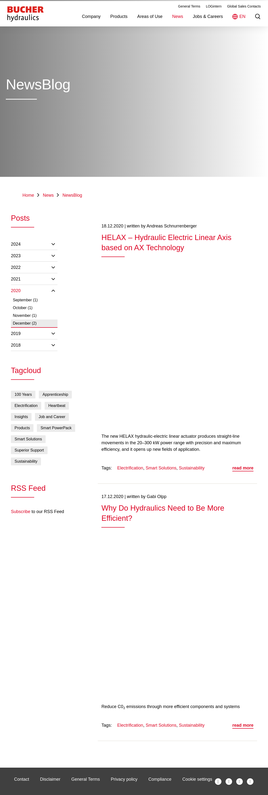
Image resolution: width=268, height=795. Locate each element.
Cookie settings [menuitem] (197, 779)
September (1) (25, 300)
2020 (16, 290)
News (48, 195)
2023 (16, 255)
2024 (16, 244)
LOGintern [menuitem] (214, 13)
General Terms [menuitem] (189, 13)
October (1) (22, 308)
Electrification (130, 468)
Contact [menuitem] (21, 779)
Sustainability (191, 468)
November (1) (25, 315)
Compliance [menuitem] (159, 779)
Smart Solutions (161, 468)
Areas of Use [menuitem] (149, 22)
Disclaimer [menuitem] (50, 779)
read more (242, 468)
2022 (16, 267)
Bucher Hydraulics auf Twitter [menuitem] (229, 781)
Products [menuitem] (119, 22)
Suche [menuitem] (258, 23)
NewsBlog (72, 195)
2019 (16, 333)
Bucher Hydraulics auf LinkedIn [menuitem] (239, 781)
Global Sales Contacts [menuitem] (244, 13)
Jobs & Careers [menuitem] (208, 22)
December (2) (25, 323)
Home (28, 195)
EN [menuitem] (242, 22)
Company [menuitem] (91, 22)
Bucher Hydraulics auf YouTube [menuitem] (250, 781)
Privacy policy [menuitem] (124, 779)
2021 (16, 279)
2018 (16, 345)
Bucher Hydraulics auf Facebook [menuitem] (218, 781)
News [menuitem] (177, 22)
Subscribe (20, 511)
